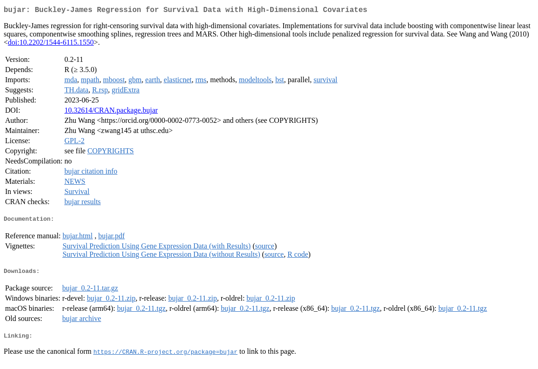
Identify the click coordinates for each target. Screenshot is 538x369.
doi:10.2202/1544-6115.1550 (51, 44)
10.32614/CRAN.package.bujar (110, 112)
